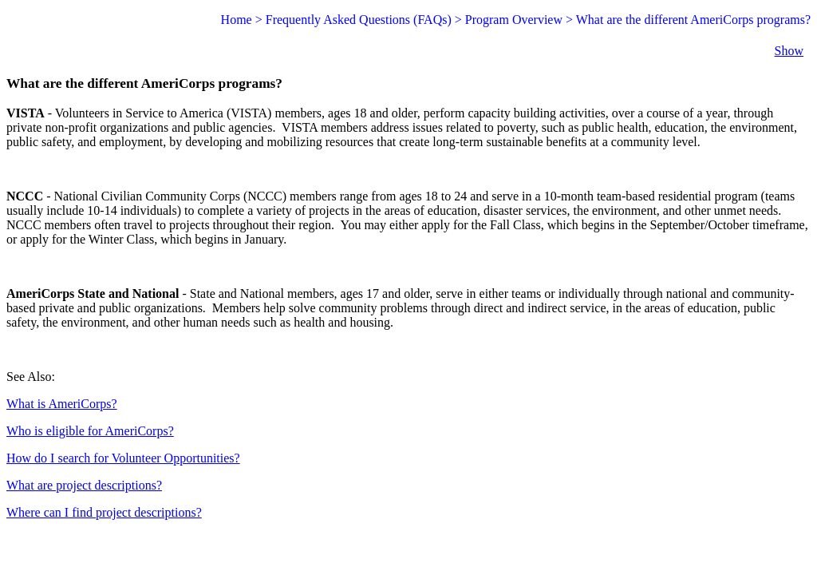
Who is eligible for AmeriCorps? (90, 431)
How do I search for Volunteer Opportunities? (123, 458)
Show (789, 51)
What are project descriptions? (84, 485)
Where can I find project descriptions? (104, 512)
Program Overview (513, 19)
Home (236, 19)
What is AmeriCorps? (61, 403)
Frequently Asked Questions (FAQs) (359, 19)
